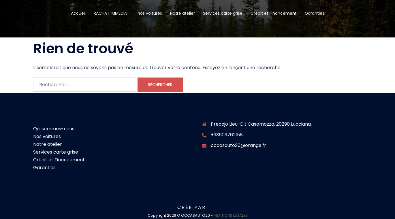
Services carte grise (222, 13)
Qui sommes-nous (53, 128)
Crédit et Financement (274, 13)
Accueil (78, 13)
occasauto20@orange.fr (238, 145)
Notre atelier (182, 13)
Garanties (314, 13)
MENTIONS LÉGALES (231, 215)
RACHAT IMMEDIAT (111, 13)
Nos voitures (150, 13)
